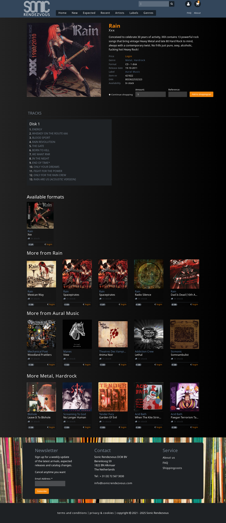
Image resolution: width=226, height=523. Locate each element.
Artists (119, 13)
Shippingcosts (172, 468)
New (75, 13)
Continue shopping (121, 94)
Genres (148, 13)
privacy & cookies (102, 513)
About (197, 12)
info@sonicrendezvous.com (113, 483)
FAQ (189, 12)
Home (62, 13)
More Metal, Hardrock (52, 376)
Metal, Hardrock (135, 60)
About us (169, 457)
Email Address (44, 478)
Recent (105, 13)
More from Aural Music (53, 313)
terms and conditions (72, 513)
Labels (134, 13)
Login (128, 56)
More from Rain (45, 253)
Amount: (140, 89)
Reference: (174, 89)
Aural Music (132, 71)
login (49, 244)
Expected (89, 13)
